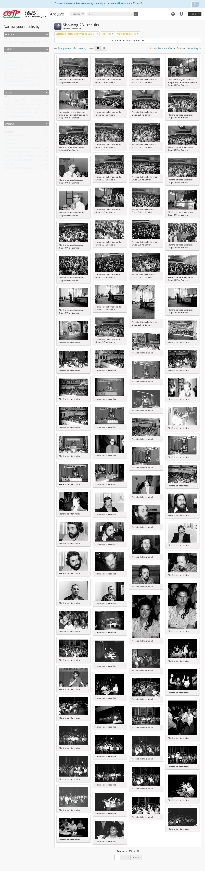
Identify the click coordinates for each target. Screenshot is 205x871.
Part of (9, 34)
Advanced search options (127, 40)
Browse (76, 13)
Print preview (62, 48)
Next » (136, 857)
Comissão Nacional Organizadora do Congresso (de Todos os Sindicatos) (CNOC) (44, 156)
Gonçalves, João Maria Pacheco (19, 82)
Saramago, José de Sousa (16, 57)
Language (173, 14)
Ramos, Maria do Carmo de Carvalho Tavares (26, 78)
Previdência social (13, 144)
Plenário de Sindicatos (15, 136)
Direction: (182, 48)
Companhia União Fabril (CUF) (19, 168)
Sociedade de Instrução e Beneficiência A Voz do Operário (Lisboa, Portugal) (42, 117)
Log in (193, 13)
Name (8, 49)
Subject (9, 123)
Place (8, 92)
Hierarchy (80, 48)
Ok (195, 4)
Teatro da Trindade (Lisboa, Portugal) (23, 105)
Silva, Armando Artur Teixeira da (20, 65)
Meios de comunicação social (18, 160)
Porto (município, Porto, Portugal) (21, 113)
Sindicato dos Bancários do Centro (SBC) (24, 86)
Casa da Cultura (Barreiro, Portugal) (22, 109)
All (5, 38)
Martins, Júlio (10, 61)
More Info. (138, 3)
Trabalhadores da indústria (17, 152)
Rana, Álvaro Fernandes (16, 74)
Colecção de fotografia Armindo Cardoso (24, 42)
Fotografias (10, 140)
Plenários (9, 132)
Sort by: (153, 48)
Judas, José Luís (11, 69)
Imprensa (9, 164)
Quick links (181, 14)
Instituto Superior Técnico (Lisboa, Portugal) (26, 101)
